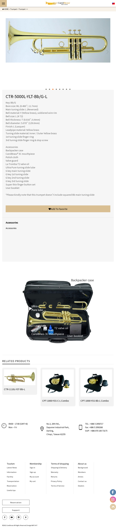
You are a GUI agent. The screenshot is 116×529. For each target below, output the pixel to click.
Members (82, 472)
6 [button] (63, 89)
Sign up (33, 472)
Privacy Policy (56, 481)
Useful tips (11, 490)
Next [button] (107, 52)
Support (16, 510)
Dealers (81, 486)
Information (11, 472)
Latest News (12, 467)
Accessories (11, 228)
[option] (58, 40)
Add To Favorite (58, 209)
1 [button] (46, 89)
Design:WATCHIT (32, 525)
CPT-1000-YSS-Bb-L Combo (95, 400)
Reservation (12, 486)
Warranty (54, 472)
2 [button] (49, 89)
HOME (5, 9)
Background (83, 467)
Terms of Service (57, 486)
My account (34, 476)
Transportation (13, 481)
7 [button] (66, 89)
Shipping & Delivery (59, 467)
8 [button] (69, 89)
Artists (80, 476)
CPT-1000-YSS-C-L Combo (55, 400)
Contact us (82, 481)
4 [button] (56, 89)
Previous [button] (8, 52)
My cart (33, 481)
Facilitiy (10, 476)
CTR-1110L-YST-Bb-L (14, 389)
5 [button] (59, 89)
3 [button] (52, 89)
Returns (54, 476)
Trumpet (22, 9)
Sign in (32, 467)
